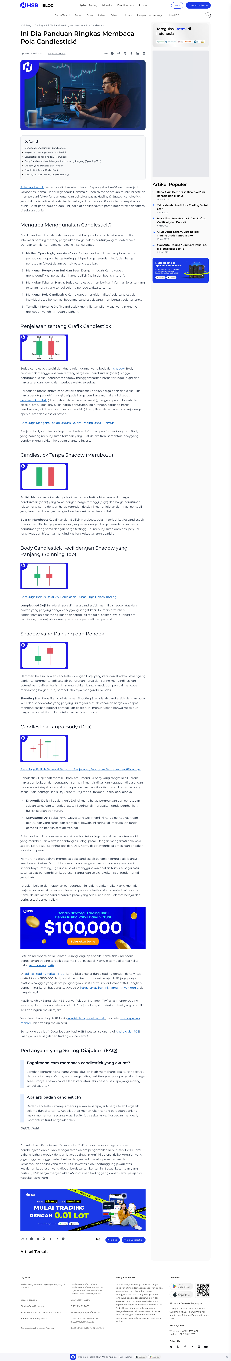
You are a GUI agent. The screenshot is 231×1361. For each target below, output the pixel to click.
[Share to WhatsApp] (112, 53)
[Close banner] (227, 1357)
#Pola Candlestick (133, 1240)
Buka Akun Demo (198, 5)
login (177, 5)
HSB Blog (25, 25)
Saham (114, 15)
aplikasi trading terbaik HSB (44, 973)
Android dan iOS (127, 1031)
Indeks (101, 15)
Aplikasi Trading (88, 5)
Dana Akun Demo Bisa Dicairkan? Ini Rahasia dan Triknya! (181, 194)
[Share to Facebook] (131, 53)
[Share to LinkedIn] (137, 53)
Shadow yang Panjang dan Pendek (43, 165)
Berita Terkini (62, 15)
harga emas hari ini (94, 987)
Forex (78, 15)
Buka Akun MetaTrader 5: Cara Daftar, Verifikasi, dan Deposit (181, 220)
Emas (90, 15)
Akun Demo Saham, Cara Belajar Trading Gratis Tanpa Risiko (178, 233)
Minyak (128, 15)
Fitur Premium (125, 5)
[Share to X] (125, 53)
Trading (39, 25)
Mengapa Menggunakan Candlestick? (45, 148)
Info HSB (174, 15)
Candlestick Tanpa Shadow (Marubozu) (45, 156)
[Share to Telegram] (118, 53)
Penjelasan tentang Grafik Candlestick (45, 152)
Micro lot (107, 5)
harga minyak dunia (123, 987)
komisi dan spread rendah (86, 1018)
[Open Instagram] (144, 53)
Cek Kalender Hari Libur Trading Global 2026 (182, 207)
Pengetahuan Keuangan (150, 15)
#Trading (112, 1240)
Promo (143, 5)
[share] (178, 1346)
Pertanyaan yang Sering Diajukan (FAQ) (46, 174)
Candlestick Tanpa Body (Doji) (41, 170)
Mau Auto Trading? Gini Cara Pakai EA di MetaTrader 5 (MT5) (182, 246)
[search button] (208, 15)
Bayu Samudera (56, 53)
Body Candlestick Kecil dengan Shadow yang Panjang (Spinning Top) (62, 161)
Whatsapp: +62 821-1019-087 (183, 1331)
